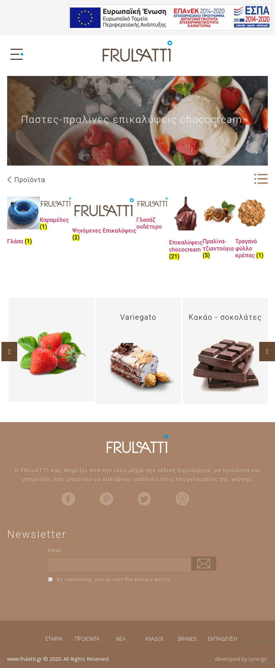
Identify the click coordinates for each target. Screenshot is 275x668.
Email (55, 550)
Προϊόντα (29, 179)
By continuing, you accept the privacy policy (109, 579)
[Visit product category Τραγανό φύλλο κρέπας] (251, 229)
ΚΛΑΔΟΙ (154, 638)
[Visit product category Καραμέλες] (56, 215)
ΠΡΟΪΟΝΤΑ (87, 638)
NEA (121, 638)
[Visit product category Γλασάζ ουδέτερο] (152, 215)
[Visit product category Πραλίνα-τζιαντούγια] (219, 229)
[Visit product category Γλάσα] (23, 222)
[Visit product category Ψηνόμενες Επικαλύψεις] (104, 220)
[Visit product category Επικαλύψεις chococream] (186, 230)
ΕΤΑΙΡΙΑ (53, 638)
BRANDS (187, 638)
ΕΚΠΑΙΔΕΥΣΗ (222, 638)
